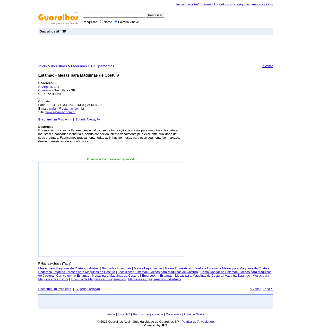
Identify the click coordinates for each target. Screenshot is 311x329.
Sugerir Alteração (88, 119)
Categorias (242, 4)
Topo (268, 289)
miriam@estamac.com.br (66, 108)
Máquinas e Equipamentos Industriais (154, 279)
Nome (106, 22)
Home (111, 314)
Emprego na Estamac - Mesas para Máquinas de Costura (182, 275)
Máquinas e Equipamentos (92, 66)
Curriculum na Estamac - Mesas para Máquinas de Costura (97, 275)
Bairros (206, 4)
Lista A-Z (192, 4)
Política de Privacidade (198, 321)
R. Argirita (45, 86)
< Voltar (267, 66)
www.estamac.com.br (60, 112)
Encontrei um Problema (54, 119)
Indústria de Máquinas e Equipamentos (98, 279)
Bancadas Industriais (116, 268)
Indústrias (59, 66)
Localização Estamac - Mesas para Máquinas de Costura (158, 272)
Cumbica (44, 90)
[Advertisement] (183, 31)
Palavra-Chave (126, 22)
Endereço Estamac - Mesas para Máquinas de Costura (76, 272)
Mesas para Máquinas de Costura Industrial (68, 268)
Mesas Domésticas (178, 268)
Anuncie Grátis (193, 314)
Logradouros (223, 4)
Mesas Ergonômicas (148, 268)
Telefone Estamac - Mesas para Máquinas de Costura (231, 268)
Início (180, 4)
